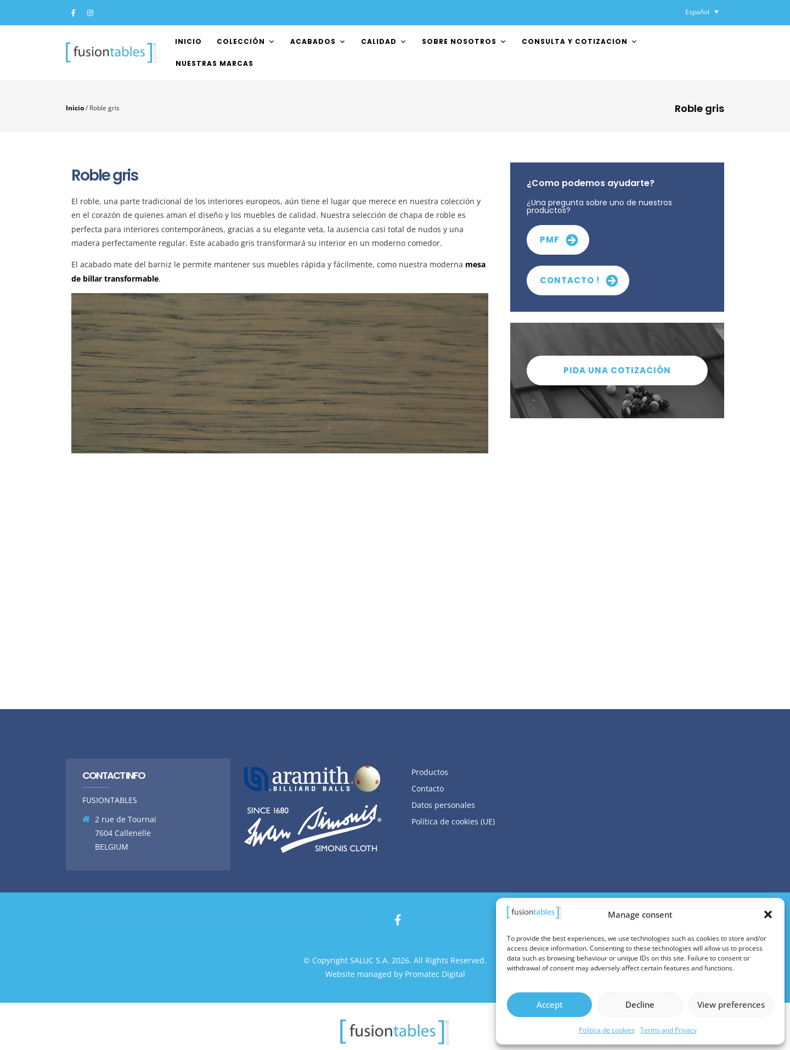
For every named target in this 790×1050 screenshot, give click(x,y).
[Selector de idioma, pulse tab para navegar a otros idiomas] (702, 11)
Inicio (188, 41)
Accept (550, 1004)
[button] (768, 914)
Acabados (318, 41)
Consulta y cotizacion (580, 41)
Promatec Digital (435, 974)
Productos (429, 772)
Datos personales (443, 805)
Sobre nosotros (464, 41)
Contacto (427, 788)
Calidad (384, 41)
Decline (639, 1004)
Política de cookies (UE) (453, 821)
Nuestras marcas (214, 63)
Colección (246, 41)
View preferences (731, 1004)
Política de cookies (607, 1030)
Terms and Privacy (668, 1030)
